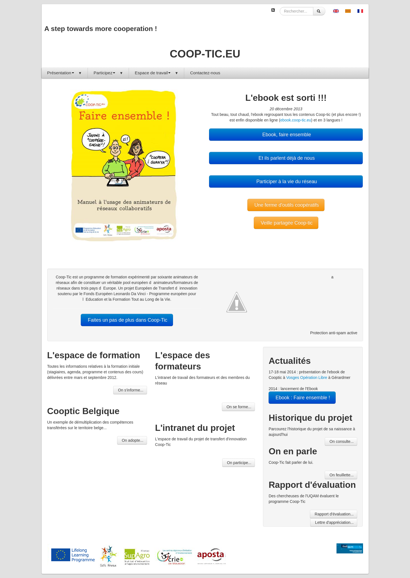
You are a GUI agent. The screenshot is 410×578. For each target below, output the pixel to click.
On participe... (238, 462)
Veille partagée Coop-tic (286, 223)
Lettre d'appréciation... (334, 522)
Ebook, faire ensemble (286, 134)
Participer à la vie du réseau (286, 181)
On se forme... (239, 407)
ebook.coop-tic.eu (295, 120)
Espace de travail (156, 72)
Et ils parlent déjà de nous (286, 158)
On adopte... (132, 440)
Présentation (64, 72)
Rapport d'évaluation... (334, 514)
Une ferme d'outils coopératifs (286, 205)
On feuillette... (341, 475)
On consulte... (341, 441)
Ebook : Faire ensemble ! (302, 397)
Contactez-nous (205, 72)
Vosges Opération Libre (306, 377)
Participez (108, 72)
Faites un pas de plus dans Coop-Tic (126, 320)
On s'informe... (130, 390)
